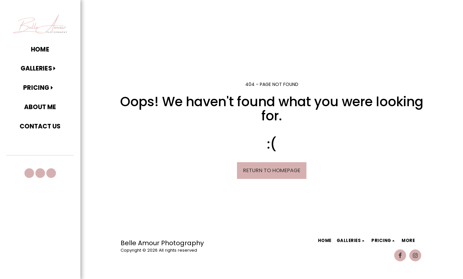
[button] (40, 69)
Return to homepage (271, 170)
